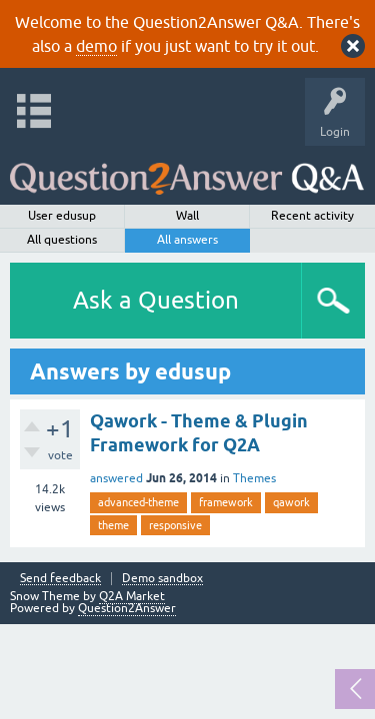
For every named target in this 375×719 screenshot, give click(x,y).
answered (116, 478)
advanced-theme (138, 502)
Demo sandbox (162, 578)
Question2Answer (127, 608)
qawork (291, 502)
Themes (254, 478)
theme (113, 525)
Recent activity (312, 216)
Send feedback (60, 578)
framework (226, 502)
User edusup (62, 216)
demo (96, 46)
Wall (187, 216)
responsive (175, 525)
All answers (187, 240)
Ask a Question (156, 300)
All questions (62, 240)
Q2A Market (132, 596)
